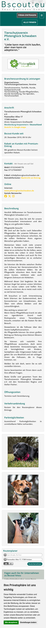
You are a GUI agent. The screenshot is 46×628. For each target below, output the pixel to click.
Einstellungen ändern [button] (28, 622)
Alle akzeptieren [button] (11, 622)
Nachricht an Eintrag (30, 178)
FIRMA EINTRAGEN (27, 15)
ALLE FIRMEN (29, 22)
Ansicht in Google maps (15, 127)
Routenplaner (10, 550)
